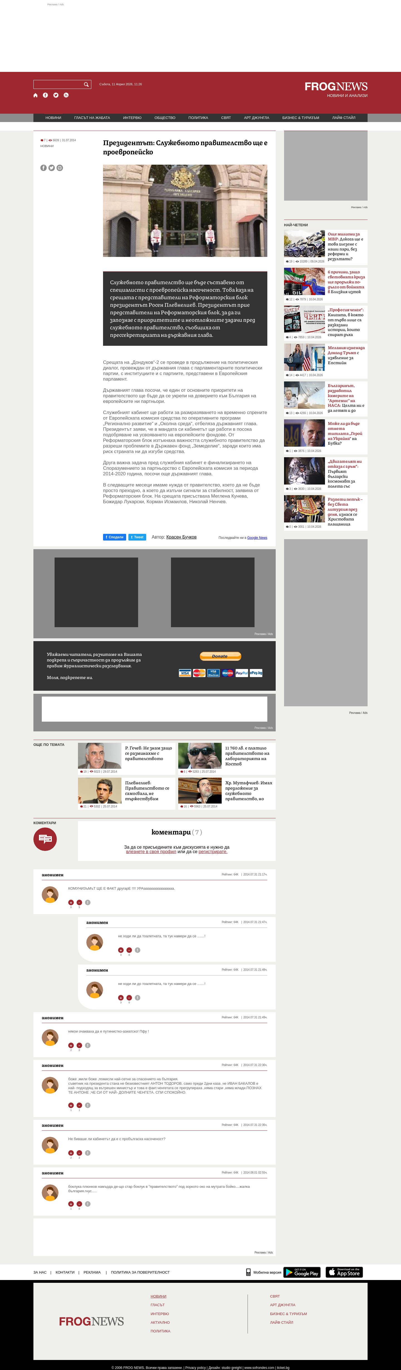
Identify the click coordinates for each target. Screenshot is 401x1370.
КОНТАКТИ (65, 1272)
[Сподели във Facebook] (43, 168)
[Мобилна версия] (264, 1272)
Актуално (160, 1323)
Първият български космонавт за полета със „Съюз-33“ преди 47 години (345, 475)
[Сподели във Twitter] (51, 168)
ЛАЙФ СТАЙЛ (343, 118)
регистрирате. (213, 851)
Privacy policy (195, 1368)
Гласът (158, 1305)
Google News (257, 538)
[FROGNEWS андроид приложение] (302, 1272)
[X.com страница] (56, 95)
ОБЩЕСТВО (165, 118)
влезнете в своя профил (151, 851)
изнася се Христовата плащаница (345, 512)
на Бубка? (345, 433)
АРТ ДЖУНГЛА (256, 118)
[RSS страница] (66, 95)
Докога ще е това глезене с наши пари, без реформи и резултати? (345, 247)
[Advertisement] (200, 37)
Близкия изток (346, 282)
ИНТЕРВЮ (132, 118)
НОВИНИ (53, 118)
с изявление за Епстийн (346, 355)
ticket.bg (283, 1368)
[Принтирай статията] (60, 168)
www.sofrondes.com (259, 1368)
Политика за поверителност (140, 1272)
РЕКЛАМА (92, 1272)
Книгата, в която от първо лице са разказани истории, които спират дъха (346, 322)
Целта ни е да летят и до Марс (346, 400)
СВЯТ (226, 118)
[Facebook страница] (45, 95)
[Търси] (87, 84)
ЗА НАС (40, 1272)
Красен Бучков (182, 537)
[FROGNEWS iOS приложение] (344, 1272)
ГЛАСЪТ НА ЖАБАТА (92, 118)
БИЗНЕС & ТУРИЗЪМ (300, 118)
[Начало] (35, 95)
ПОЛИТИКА (198, 118)
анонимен (52, 874)
